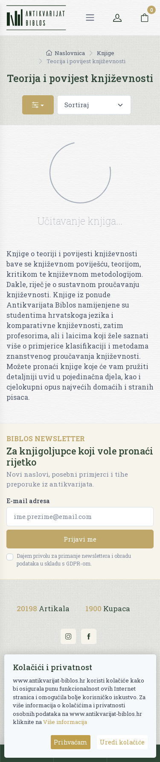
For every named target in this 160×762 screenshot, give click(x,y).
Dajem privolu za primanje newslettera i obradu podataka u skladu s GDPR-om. (74, 559)
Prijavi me (80, 539)
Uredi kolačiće (122, 742)
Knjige (105, 53)
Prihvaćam (70, 742)
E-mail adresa (28, 501)
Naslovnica (65, 53)
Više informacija (65, 722)
